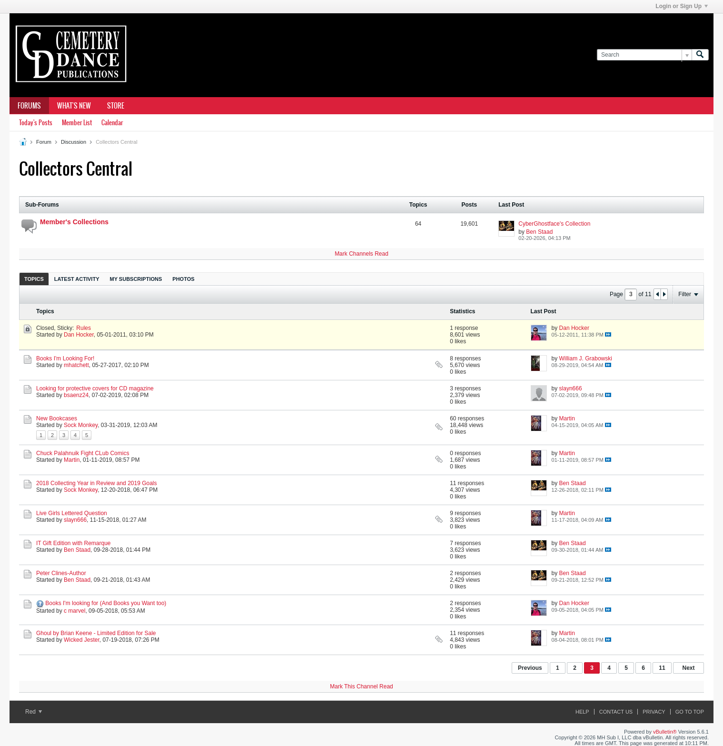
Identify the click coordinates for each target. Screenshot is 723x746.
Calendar (112, 122)
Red (33, 711)
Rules (83, 328)
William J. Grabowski (585, 358)
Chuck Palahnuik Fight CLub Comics (82, 453)
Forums (29, 105)
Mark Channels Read (361, 253)
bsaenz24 (76, 395)
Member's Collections (74, 222)
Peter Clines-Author (61, 573)
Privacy (654, 712)
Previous (530, 668)
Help (582, 712)
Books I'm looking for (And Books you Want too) (105, 603)
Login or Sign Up (681, 6)
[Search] (644, 55)
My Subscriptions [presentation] (136, 279)
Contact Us (616, 712)
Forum (43, 142)
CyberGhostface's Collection (554, 223)
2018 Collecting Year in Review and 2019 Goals (96, 483)
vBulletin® (665, 732)
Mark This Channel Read (361, 686)
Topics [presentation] (34, 279)
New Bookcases (56, 418)
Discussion (73, 142)
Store (115, 105)
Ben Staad (539, 232)
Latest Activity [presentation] (76, 279)
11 (662, 668)
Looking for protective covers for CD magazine (95, 388)
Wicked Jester (81, 640)
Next (688, 668)
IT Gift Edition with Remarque (73, 543)
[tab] (34, 278)
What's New (74, 105)
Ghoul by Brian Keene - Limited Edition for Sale (96, 633)
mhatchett (76, 365)
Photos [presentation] (183, 279)
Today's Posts (35, 122)
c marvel (74, 610)
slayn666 (570, 388)
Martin (567, 418)
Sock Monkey (81, 425)
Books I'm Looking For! (65, 358)
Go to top (689, 712)
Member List (77, 122)
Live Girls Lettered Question (71, 513)
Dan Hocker (79, 334)
